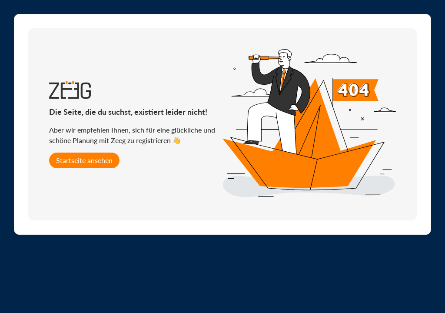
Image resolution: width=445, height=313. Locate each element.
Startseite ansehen (84, 160)
